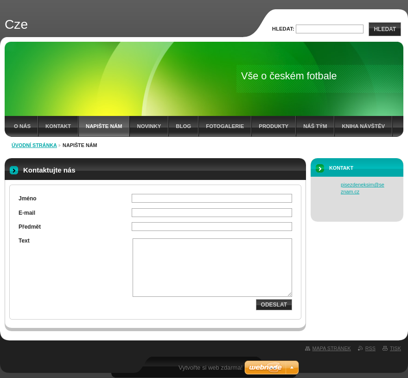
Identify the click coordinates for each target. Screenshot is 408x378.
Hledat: (283, 29)
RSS (370, 348)
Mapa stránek (331, 348)
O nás (22, 126)
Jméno (28, 198)
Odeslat (274, 304)
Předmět (30, 227)
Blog (183, 126)
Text (24, 240)
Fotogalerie (225, 126)
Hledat (385, 29)
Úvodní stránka (34, 145)
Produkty (273, 126)
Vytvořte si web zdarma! (210, 367)
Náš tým (315, 126)
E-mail (27, 213)
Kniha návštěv (363, 126)
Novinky (149, 126)
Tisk (395, 348)
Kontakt (58, 126)
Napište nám (104, 126)
